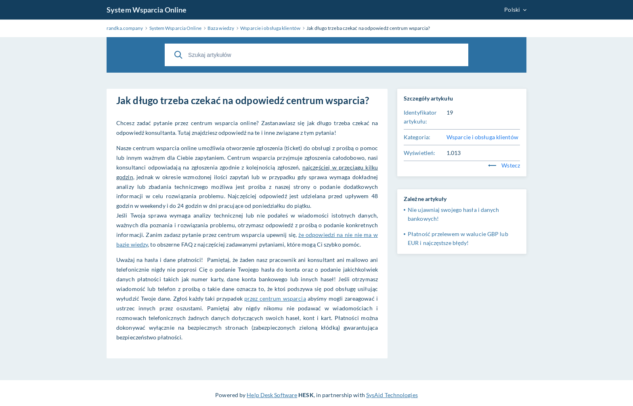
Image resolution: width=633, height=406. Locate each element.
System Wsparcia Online (147, 9)
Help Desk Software (272, 394)
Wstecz (504, 165)
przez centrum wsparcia (275, 298)
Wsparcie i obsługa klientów (482, 137)
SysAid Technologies (392, 394)
